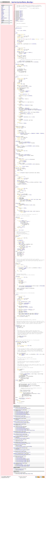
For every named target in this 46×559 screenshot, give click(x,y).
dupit (2, 11)
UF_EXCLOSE (34, 51)
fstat (2, 19)
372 (19, 552)
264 (33, 510)
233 (21, 531)
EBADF (25, 63)
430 (23, 501)
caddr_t (22, 160)
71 (28, 508)
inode (32, 238)
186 (22, 527)
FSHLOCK (26, 342)
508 (28, 545)
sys (18, 2)
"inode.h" (21, 16)
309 (20, 549)
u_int (26, 159)
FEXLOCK (30, 342)
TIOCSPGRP (30, 196)
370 (21, 522)
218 (21, 487)
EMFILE (23, 271)
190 (28, 538)
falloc (17, 282)
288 (21, 548)
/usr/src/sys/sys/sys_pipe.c (20, 508)
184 (28, 494)
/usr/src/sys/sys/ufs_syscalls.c (21, 494)
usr (13, 2)
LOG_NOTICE (22, 477)
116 (29, 488)
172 (27, 493)
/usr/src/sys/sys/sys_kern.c (20, 493)
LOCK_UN (24, 366)
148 (18, 528)
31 (23, 533)
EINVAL (26, 109)
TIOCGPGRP (30, 174)
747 (28, 539)
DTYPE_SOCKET (27, 169)
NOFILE (24, 35)
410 (21, 514)
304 (18, 549)
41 (18, 553)
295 (21, 506)
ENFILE (23, 298)
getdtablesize (4, 20)
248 (30, 526)
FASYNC (28, 133)
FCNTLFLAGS (27, 129)
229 (19, 490)
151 (29, 496)
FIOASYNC (42, 159)
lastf (2, 24)
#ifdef (17, 20)
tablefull (19, 297)
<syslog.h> (21, 24)
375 (31, 553)
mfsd (24, 170)
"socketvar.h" (22, 22)
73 (18, 490)
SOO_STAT (25, 245)
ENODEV (21, 403)
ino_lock (22, 378)
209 (21, 519)
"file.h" (21, 15)
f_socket (28, 170)
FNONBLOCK (29, 135)
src (16, 2)
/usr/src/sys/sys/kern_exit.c (21, 492)
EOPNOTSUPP (26, 363)
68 (27, 492)
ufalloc (2, 22)
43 (28, 512)
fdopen (2, 13)
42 (28, 488)
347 (21, 489)
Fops (26, 198)
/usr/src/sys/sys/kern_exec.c (21, 491)
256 (28, 518)
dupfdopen (3, 10)
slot (23, 294)
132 (28, 509)
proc (26, 190)
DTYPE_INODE (42, 342)
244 (28, 526)
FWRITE (28, 447)
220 (29, 540)
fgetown (2, 14)
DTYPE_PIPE (28, 239)
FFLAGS (26, 130)
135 (18, 525)
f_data (37, 238)
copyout (25, 252)
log (19, 477)
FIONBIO (37, 159)
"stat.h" (21, 18)
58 (20, 553)
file (24, 43)
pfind (31, 190)
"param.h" (21, 12)
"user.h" (21, 13)
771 (29, 541)
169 (22, 516)
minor (23, 402)
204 (22, 520)
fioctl (2, 15)
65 (27, 508)
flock (2, 16)
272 (21, 543)
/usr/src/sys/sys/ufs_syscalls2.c (21, 540)
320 (22, 549)
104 (23, 553)
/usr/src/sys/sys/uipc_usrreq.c (21, 545)
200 (29, 500)
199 (29, 534)
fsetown (2, 18)
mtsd (19, 185)
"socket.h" (21, 21)
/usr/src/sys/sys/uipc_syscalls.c (21, 510)
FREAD (26, 447)
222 (25, 553)
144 (18, 517)
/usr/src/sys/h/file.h (19, 507)
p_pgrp (24, 193)
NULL (30, 102)
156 (20, 524)
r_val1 (21, 35)
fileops (23, 198)
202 (29, 512)
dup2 (2, 9)
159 (30, 510)
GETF (18, 48)
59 (28, 532)
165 (18, 520)
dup (1, 8)
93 (20, 511)
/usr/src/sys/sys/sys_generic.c (21, 518)
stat (23, 228)
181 (20, 520)
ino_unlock (21, 343)
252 (28, 529)
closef (2, 7)
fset (2, 17)
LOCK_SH (25, 370)
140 (20, 525)
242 (28, 553)
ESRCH (25, 192)
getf (2, 21)
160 (28, 502)
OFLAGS (26, 125)
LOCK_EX (29, 370)
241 (29, 523)
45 (18, 499)
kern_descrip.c (27, 2)
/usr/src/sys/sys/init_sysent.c (21, 488)
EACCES (24, 448)
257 (32, 510)
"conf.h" (21, 19)
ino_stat (25, 238)
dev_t (18, 391)
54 (20, 498)
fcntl (2, 12)
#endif (17, 23)
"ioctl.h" (21, 17)
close (2, 6)
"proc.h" (21, 14)
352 (28, 491)
